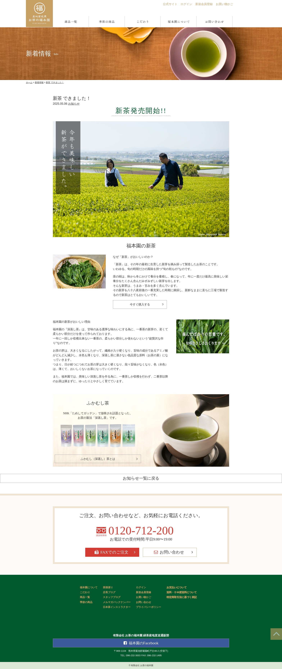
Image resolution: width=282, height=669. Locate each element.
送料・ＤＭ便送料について (182, 592)
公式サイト (170, 4)
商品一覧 (85, 597)
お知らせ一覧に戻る (141, 478)
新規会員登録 (204, 4)
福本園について (88, 587)
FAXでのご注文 (114, 552)
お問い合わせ (172, 552)
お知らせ (74, 103)
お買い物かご (224, 4)
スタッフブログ (111, 597)
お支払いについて (177, 587)
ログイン (186, 4)
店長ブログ (109, 592)
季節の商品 (86, 602)
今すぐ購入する (140, 304)
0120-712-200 (141, 530)
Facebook (144, 643)
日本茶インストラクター (117, 607)
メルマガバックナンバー (117, 602)
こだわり (85, 592)
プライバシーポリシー (148, 607)
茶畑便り (108, 587)
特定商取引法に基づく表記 (182, 597)
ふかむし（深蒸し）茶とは (98, 458)
